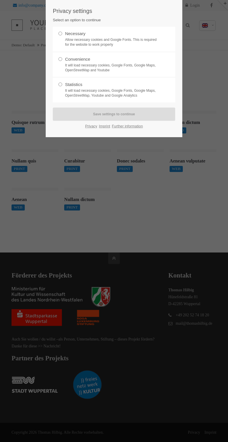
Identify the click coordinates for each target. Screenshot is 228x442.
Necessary (111, 39)
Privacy (91, 126)
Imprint (104, 126)
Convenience (111, 65)
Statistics (111, 90)
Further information (127, 126)
